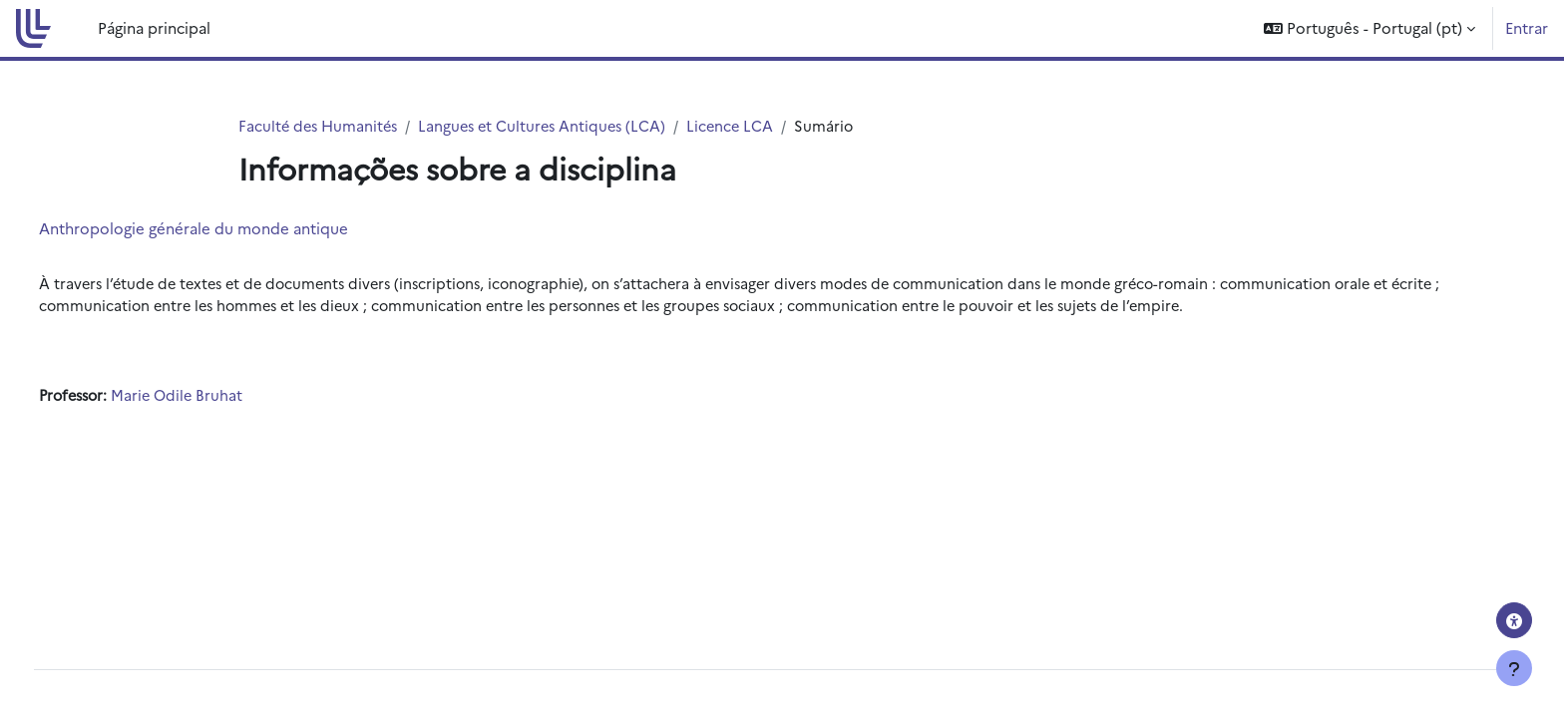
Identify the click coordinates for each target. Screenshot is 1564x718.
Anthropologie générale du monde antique (230, 228)
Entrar (1526, 27)
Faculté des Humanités (320, 126)
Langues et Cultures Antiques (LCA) (551, 126)
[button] (1369, 28)
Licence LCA (743, 126)
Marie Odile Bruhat (221, 398)
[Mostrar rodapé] (1514, 668)
